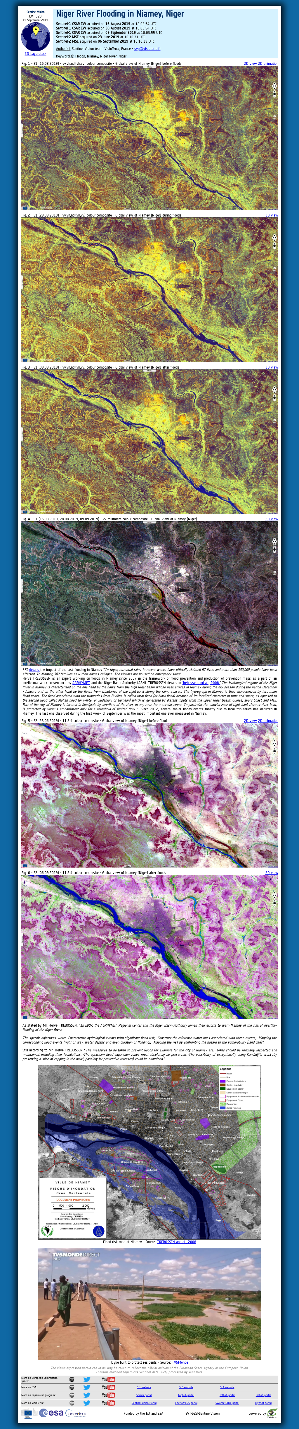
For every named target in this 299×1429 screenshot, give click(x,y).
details (34, 669)
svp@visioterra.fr (147, 48)
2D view (250, 63)
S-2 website (186, 1387)
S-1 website (144, 1387)
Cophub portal (186, 1395)
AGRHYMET (81, 683)
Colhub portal (263, 1395)
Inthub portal (227, 1395)
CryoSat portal (263, 1402)
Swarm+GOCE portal (227, 1402)
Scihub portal (144, 1395)
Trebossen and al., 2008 (201, 683)
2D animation (268, 63)
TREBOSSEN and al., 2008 (176, 1242)
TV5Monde (180, 1362)
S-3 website (227, 1387)
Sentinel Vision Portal (144, 1402)
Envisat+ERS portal (186, 1402)
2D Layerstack (35, 53)
